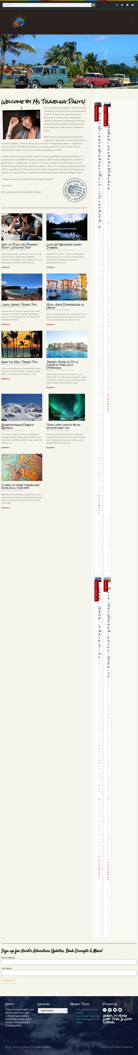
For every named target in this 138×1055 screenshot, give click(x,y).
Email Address (8, 958)
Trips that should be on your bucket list (63, 426)
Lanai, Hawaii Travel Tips (19, 305)
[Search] (94, 5)
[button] (133, 22)
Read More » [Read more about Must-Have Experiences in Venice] (50, 324)
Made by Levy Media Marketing (117, 1047)
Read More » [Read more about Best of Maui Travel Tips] (5, 379)
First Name (6, 968)
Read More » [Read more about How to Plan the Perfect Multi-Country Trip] (5, 267)
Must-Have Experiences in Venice (65, 306)
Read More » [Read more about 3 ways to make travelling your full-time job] (5, 508)
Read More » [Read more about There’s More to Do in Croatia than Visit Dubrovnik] (50, 388)
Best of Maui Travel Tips (19, 362)
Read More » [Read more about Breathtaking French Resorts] (5, 448)
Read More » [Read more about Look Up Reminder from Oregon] (50, 267)
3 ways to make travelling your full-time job (20, 486)
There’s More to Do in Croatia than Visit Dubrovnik (62, 365)
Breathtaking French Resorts (17, 426)
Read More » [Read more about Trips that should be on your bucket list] (50, 448)
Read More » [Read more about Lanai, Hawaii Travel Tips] (5, 324)
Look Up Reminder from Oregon (64, 246)
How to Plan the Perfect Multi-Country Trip (19, 246)
